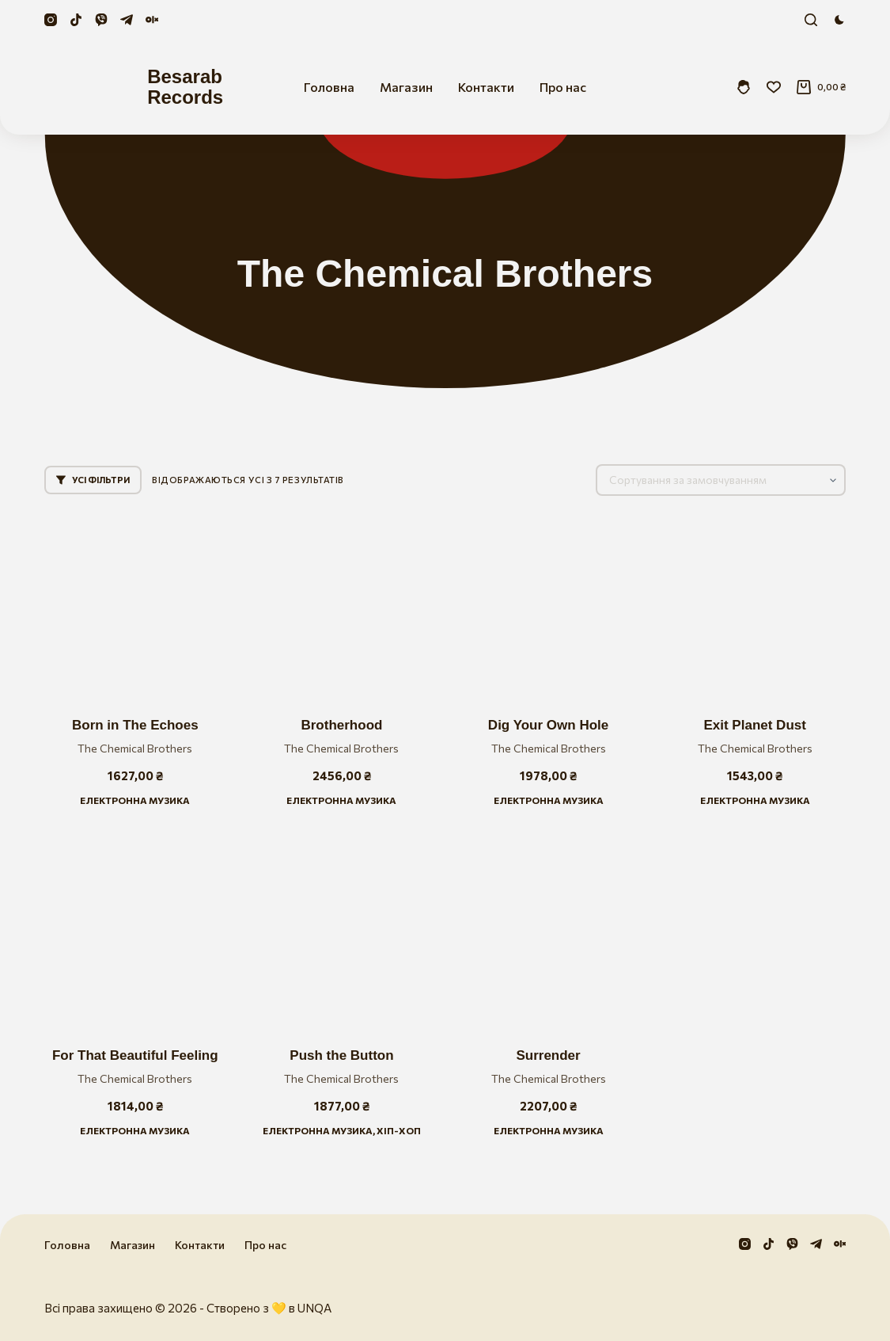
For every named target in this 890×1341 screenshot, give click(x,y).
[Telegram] (126, 19)
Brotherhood (341, 725)
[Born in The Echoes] (134, 606)
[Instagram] (50, 19)
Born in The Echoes (135, 725)
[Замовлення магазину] (721, 480)
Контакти (486, 86)
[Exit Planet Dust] (755, 606)
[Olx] (152, 19)
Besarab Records (185, 87)
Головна (329, 86)
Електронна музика (135, 800)
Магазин (406, 86)
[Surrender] (548, 936)
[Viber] (101, 19)
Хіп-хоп (399, 1130)
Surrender (548, 1055)
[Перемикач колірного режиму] (839, 19)
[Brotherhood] (341, 606)
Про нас (563, 86)
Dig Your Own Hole (548, 725)
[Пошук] (811, 19)
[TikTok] (76, 19)
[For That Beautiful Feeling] (134, 936)
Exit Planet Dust (754, 725)
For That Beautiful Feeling (135, 1055)
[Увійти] (744, 87)
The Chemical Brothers (135, 748)
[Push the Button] (341, 936)
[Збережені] (774, 87)
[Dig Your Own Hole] (548, 606)
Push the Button (341, 1055)
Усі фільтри (93, 479)
